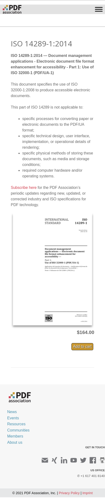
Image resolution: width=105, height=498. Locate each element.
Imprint (87, 493)
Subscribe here (24, 188)
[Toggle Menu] (99, 9)
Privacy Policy (69, 493)
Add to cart (82, 347)
